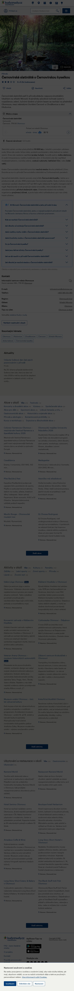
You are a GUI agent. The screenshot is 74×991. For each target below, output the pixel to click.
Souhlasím (10, 984)
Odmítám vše (24, 984)
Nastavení (39, 984)
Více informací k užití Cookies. (34, 977)
